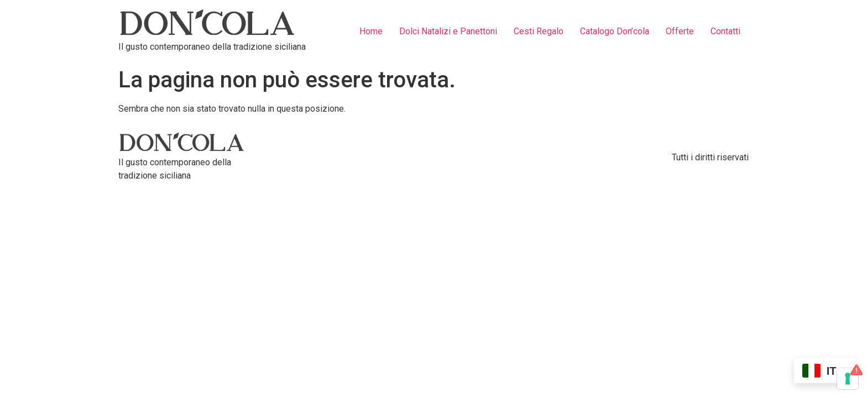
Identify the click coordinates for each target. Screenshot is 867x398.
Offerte (680, 31)
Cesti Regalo (538, 31)
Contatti (725, 31)
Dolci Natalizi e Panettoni (448, 31)
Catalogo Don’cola (614, 31)
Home (371, 31)
